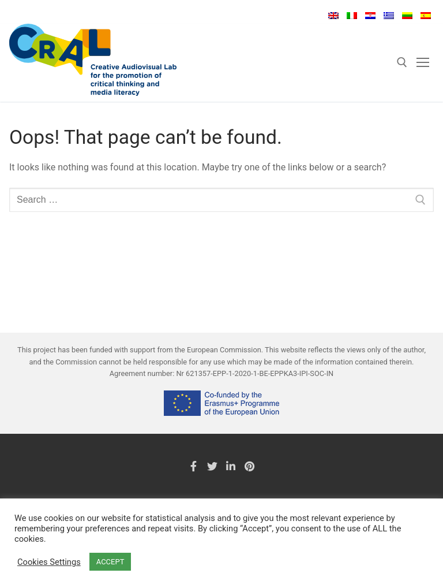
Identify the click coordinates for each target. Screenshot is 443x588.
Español (426, 15)
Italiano (352, 15)
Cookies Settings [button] (49, 562)
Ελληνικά (389, 15)
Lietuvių (407, 15)
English (333, 15)
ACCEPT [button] (110, 561)
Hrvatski (370, 15)
